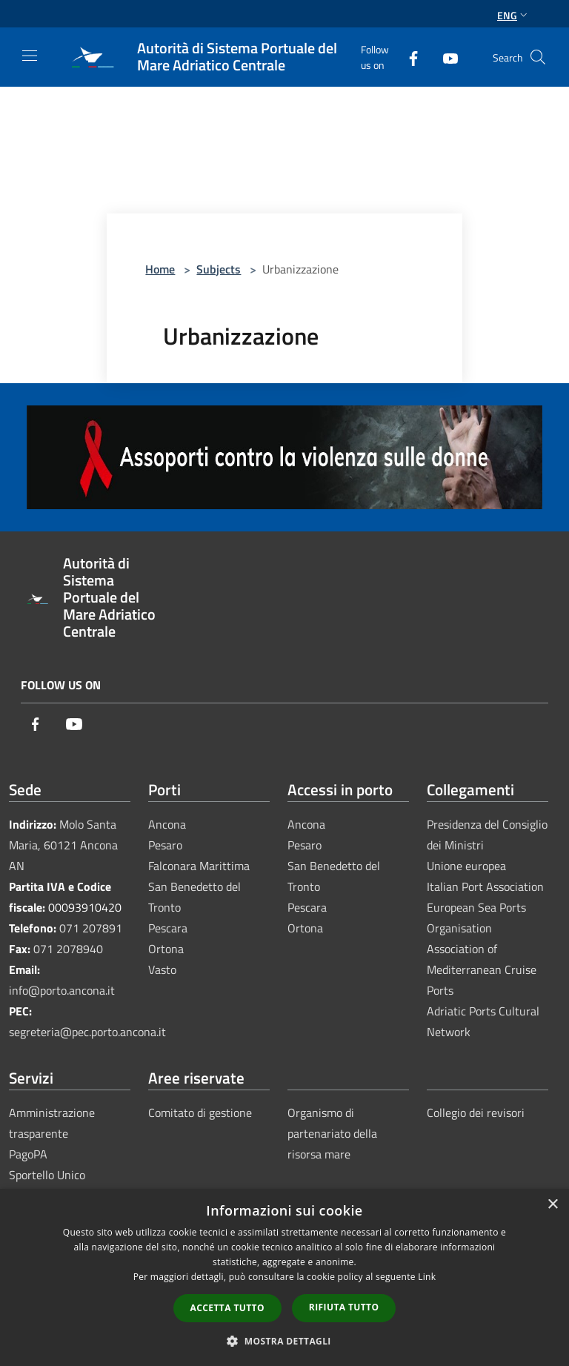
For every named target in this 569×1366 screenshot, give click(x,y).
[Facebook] (407, 57)
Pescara (167, 928)
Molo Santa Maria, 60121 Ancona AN (63, 845)
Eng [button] (513, 15)
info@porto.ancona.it (62, 990)
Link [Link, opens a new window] (427, 1276)
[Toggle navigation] (30, 55)
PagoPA (28, 1154)
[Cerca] (538, 57)
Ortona (166, 949)
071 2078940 (68, 949)
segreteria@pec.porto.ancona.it (87, 1032)
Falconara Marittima (199, 866)
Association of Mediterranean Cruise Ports (481, 969)
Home (160, 269)
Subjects (218, 269)
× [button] (552, 1204)
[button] (284, 1340)
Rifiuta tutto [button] (344, 1307)
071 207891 (90, 928)
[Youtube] (444, 57)
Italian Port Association (485, 886)
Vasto (162, 969)
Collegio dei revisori (476, 1112)
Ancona (167, 824)
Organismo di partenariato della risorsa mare (332, 1133)
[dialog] (284, 1277)
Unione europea (466, 866)
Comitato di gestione (200, 1112)
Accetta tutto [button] (227, 1308)
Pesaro (165, 845)
